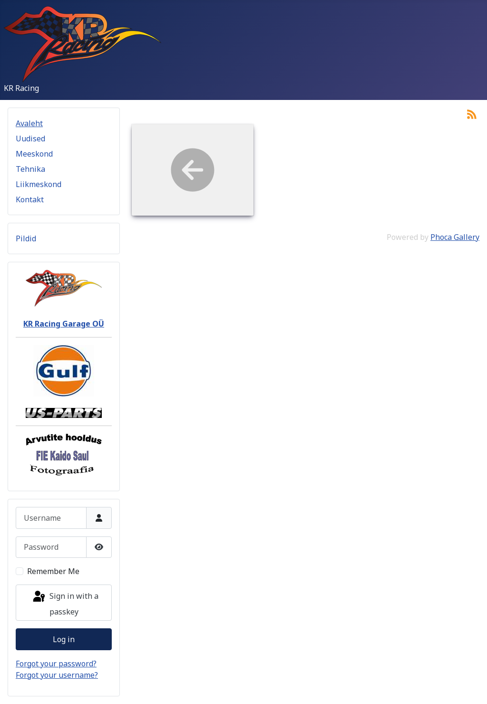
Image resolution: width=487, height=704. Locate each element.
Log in (64, 639)
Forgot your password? (56, 663)
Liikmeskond (38, 184)
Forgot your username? (57, 675)
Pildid (26, 238)
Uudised (30, 138)
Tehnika (30, 169)
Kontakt (30, 199)
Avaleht (29, 123)
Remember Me (53, 571)
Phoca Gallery (454, 237)
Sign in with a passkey (64, 603)
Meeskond (34, 154)
